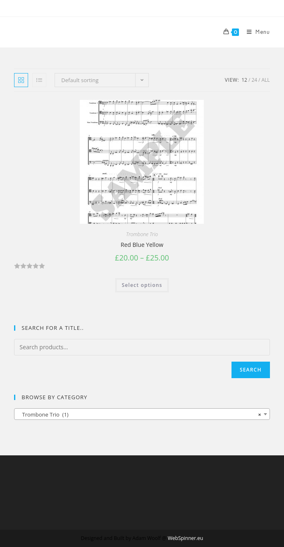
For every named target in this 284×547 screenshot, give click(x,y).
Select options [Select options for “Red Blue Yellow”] (142, 285)
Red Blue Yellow (142, 245)
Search (251, 369)
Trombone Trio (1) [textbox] (139, 414)
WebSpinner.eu (185, 538)
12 (244, 79)
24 (254, 79)
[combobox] (142, 414)
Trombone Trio (142, 234)
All (266, 79)
